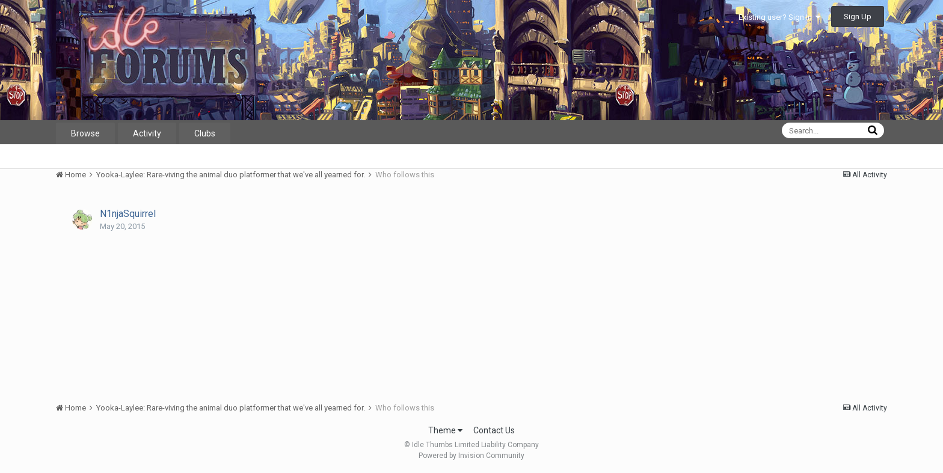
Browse (85, 133)
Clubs (204, 133)
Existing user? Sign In (779, 17)
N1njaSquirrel (128, 213)
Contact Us (494, 430)
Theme (445, 430)
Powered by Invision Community (471, 455)
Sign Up (857, 16)
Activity (147, 133)
